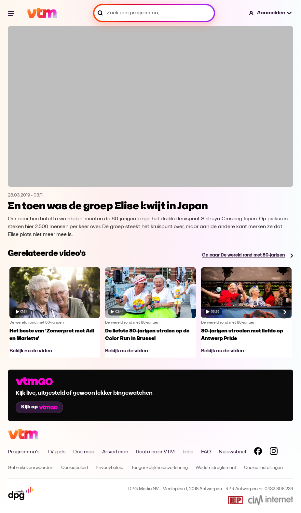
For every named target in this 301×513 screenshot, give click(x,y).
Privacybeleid (109, 467)
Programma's (23, 452)
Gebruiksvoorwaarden (30, 467)
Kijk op (39, 407)
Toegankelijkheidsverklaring (159, 467)
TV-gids (56, 452)
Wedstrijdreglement (216, 467)
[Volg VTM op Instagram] (274, 452)
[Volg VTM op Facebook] (258, 452)
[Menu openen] (12, 13)
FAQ (206, 452)
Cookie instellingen (263, 467)
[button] (270, 13)
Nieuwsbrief (232, 452)
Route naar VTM (155, 452)
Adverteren (115, 452)
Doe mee (83, 452)
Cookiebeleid (74, 467)
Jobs (188, 452)
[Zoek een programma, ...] (154, 13)
